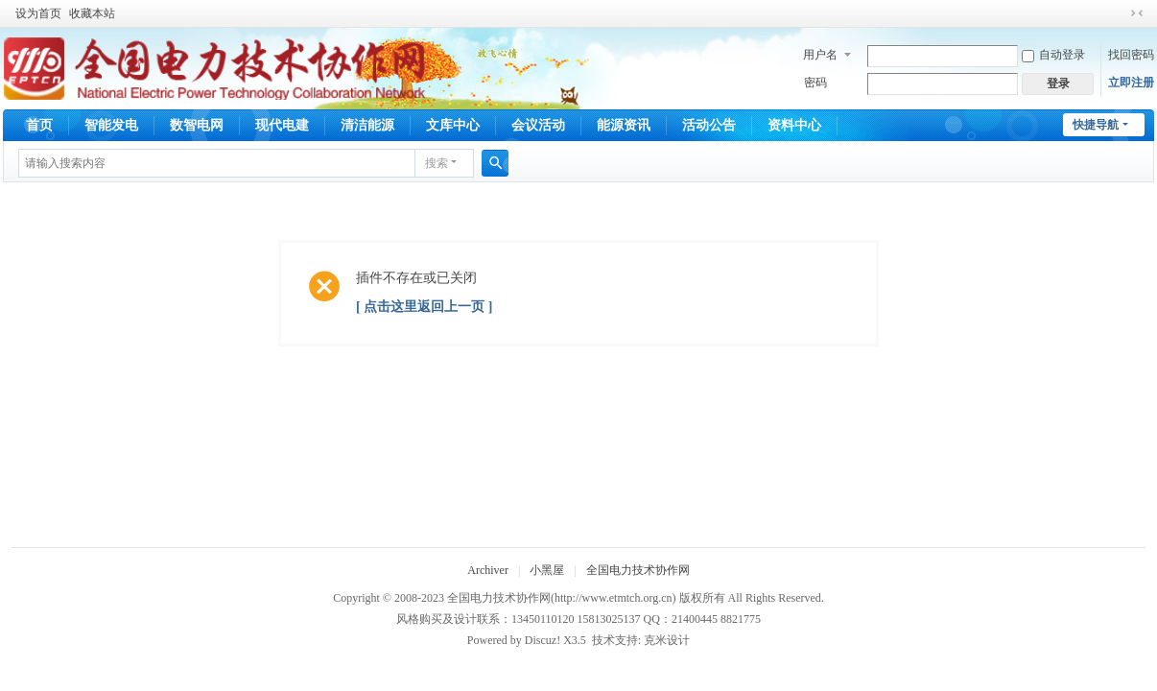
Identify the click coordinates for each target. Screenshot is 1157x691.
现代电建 (282, 125)
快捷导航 (1096, 124)
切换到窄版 (1136, 13)
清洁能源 (367, 125)
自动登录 (1053, 54)
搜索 (436, 163)
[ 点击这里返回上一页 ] (424, 306)
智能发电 (111, 125)
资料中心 (794, 125)
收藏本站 (92, 13)
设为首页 (38, 13)
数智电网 (197, 125)
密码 (815, 82)
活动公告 (709, 125)
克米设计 (667, 640)
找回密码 (1131, 54)
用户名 (820, 54)
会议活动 (538, 125)
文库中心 (453, 125)
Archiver (487, 570)
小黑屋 (547, 570)
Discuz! (542, 640)
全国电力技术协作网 (638, 570)
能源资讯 (623, 125)
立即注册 (1131, 82)
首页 (39, 125)
